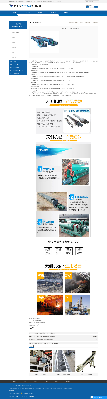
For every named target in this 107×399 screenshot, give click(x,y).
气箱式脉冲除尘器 (28, 1)
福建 (31, 396)
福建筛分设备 (15, 37)
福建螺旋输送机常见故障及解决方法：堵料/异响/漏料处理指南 (43, 343)
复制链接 (25, 385)
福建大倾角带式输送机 (86, 374)
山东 (22, 396)
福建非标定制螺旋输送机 (38, 320)
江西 (29, 396)
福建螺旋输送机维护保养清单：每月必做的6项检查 (41, 339)
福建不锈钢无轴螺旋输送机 (63, 374)
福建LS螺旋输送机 (36, 318)
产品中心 (40, 12)
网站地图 (68, 381)
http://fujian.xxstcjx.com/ (18, 70)
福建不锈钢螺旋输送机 (40, 374)
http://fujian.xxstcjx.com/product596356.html (40, 324)
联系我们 (66, 12)
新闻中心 (53, 12)
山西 (33, 396)
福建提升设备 (15, 52)
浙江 (26, 396)
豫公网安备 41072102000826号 (27, 393)
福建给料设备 (15, 47)
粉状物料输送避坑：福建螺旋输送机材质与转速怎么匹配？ (42, 333)
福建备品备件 (15, 57)
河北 (17, 396)
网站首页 (15, 12)
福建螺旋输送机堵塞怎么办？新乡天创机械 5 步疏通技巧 (42, 336)
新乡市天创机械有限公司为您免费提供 (16, 1)
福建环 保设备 (15, 32)
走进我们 (28, 12)
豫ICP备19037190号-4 (32, 385)
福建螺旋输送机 (95, 22)
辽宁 (19, 396)
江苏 (24, 396)
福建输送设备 (15, 42)
